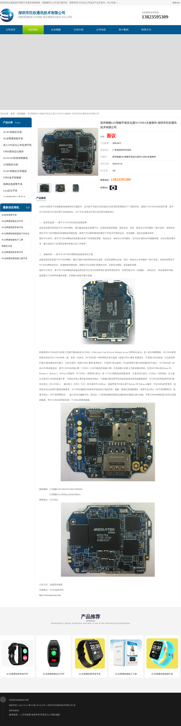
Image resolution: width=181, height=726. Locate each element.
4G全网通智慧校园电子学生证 (15, 233)
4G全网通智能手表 (13, 138)
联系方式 (146, 29)
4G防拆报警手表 (9, 215)
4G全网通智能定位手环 (12, 221)
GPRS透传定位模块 (13, 151)
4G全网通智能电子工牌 (12, 240)
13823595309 (121, 179)
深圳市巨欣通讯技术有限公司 (60, 705)
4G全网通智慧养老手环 (12, 252)
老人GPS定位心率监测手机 (17, 145)
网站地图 (55, 715)
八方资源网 (25, 715)
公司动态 (101, 29)
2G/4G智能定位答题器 (15, 171)
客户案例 (124, 29)
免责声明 (35, 715)
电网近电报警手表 (12, 184)
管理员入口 (45, 715)
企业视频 (56, 29)
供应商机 (33, 29)
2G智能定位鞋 (10, 164)
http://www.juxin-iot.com (50, 595)
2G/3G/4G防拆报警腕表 (15, 158)
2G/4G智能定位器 (12, 132)
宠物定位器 (7, 246)
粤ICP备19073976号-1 (38, 705)
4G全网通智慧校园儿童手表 (14, 258)
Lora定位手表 (10, 190)
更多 (28, 207)
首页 (13, 114)
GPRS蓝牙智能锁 (12, 177)
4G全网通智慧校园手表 (162, 674)
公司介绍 (78, 29)
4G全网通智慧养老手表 (12, 227)
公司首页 (10, 29)
